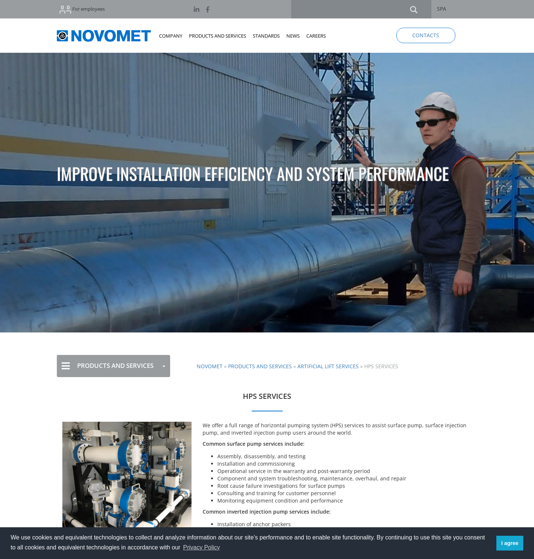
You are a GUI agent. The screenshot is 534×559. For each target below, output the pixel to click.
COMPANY (170, 35)
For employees (82, 9)
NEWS (293, 35)
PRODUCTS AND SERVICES (217, 35)
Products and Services (260, 366)
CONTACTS (425, 35)
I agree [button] (509, 543)
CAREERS (316, 35)
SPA (441, 8)
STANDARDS (266, 35)
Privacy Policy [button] (201, 547)
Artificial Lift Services (328, 366)
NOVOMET (210, 366)
